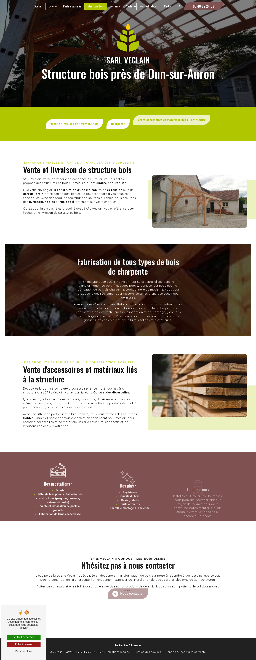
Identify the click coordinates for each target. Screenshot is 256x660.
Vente (129, 6)
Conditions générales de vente (186, 652)
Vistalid (58, 652)
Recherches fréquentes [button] (128, 645)
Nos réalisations (149, 6)
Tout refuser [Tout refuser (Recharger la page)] (24, 644)
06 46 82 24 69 (203, 6)
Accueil (38, 6)
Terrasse (115, 6)
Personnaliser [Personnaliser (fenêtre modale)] (23, 651)
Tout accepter (24, 637)
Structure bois (95, 6)
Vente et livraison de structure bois (74, 118)
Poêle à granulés (72, 6)
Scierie (53, 6)
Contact (168, 6)
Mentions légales (119, 652)
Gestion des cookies (147, 652)
